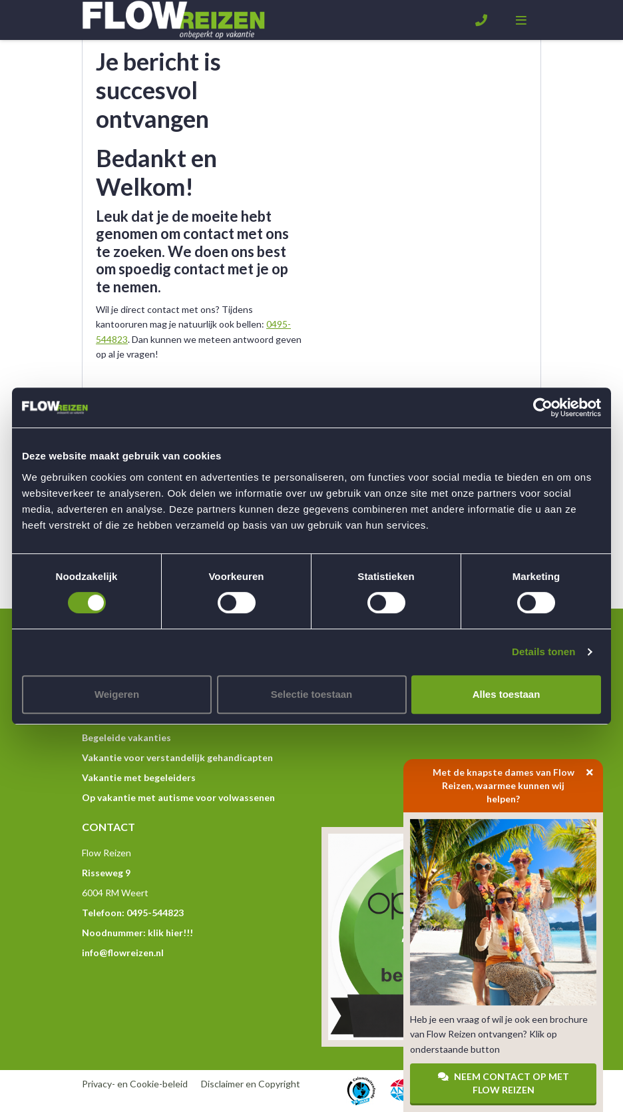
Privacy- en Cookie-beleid (135, 1083)
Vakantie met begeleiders (139, 777)
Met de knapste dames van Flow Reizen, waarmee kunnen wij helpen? (518, 781)
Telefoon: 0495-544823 (133, 912)
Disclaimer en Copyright (250, 1083)
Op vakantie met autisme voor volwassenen (178, 797)
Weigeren (117, 694)
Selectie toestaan (312, 694)
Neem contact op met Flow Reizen (503, 1083)
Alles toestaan (506, 694)
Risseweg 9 (106, 872)
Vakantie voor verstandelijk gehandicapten (177, 757)
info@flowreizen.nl (123, 952)
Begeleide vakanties (126, 737)
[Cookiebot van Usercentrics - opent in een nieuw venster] (543, 407)
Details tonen (543, 651)
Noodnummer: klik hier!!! (137, 932)
